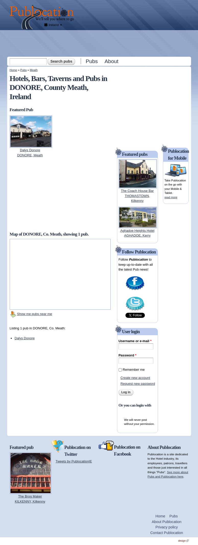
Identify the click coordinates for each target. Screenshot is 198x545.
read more (171, 197)
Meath (34, 70)
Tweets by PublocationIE (74, 461)
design (183, 540)
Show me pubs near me (34, 314)
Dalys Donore (25, 338)
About (111, 61)
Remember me (134, 370)
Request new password (137, 384)
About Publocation (166, 522)
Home (13, 70)
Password (127, 355)
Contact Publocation (166, 533)
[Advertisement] (100, 43)
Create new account (135, 378)
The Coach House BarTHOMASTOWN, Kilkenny (137, 196)
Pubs (92, 61)
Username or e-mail (135, 341)
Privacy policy (166, 527)
